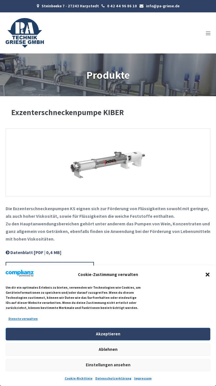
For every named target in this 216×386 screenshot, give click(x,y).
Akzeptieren (108, 333)
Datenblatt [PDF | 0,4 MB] (33, 252)
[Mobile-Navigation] (208, 33)
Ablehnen (108, 349)
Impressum (143, 378)
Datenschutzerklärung (113, 378)
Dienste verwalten (23, 319)
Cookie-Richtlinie (79, 378)
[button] (207, 274)
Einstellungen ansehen (108, 364)
